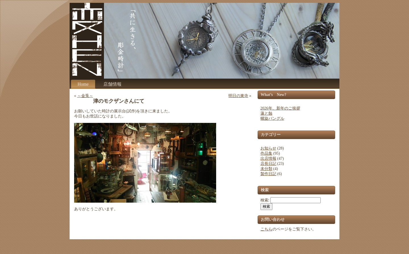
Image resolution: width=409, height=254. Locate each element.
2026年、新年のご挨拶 (280, 108)
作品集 (266, 153)
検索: (265, 200)
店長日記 (268, 163)
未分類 (266, 169)
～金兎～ (85, 96)
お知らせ (268, 148)
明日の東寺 (238, 96)
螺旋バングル (272, 118)
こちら (266, 229)
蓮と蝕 (266, 113)
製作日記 (268, 174)
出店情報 (268, 158)
